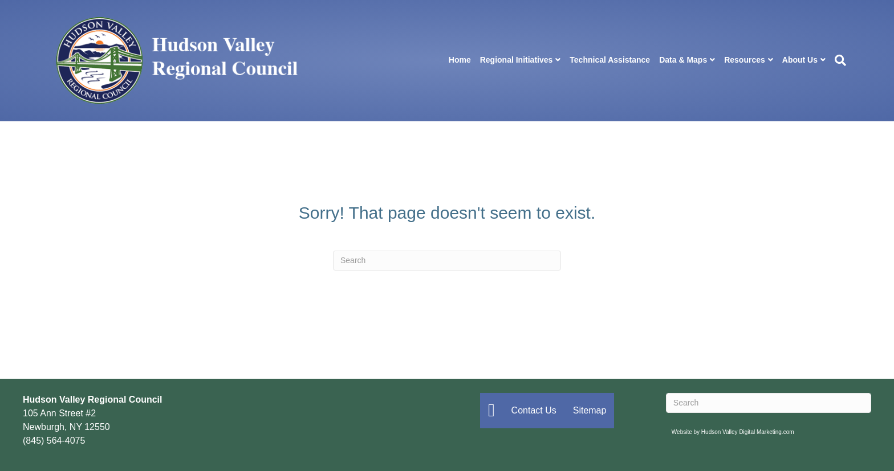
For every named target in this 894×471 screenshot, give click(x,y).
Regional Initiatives (516, 59)
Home (460, 59)
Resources (744, 59)
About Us (800, 59)
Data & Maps (683, 59)
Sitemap (590, 410)
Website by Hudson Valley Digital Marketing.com (733, 432)
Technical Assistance (610, 59)
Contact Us (533, 410)
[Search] (838, 60)
